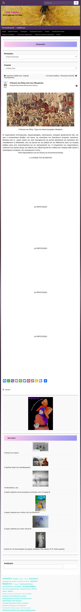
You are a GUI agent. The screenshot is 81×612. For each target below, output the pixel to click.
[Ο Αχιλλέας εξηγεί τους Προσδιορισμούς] (40, 461)
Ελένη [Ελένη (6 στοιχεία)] (34, 589)
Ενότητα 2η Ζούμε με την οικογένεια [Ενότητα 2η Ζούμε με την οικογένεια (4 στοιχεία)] (14, 605)
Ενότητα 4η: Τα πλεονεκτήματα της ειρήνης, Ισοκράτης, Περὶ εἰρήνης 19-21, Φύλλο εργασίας (34, 549)
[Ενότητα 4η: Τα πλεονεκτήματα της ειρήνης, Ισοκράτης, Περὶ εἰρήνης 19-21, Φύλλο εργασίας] (40, 540)
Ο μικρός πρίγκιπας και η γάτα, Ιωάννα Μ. (17, 529)
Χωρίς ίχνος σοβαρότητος (25, 34)
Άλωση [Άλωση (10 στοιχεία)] (15, 579)
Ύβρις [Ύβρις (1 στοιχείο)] (21, 578)
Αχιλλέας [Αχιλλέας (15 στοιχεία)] (34, 581)
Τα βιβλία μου (21, 28)
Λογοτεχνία (24, 31)
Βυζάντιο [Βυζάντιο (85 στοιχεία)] (7, 584)
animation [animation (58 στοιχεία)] (7, 578)
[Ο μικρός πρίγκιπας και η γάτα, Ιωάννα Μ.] (40, 522)
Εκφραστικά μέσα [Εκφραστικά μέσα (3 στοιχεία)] (25, 589)
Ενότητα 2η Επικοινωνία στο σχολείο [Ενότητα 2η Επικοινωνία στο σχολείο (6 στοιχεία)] (16, 603)
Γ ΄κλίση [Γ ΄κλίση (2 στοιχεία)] (15, 584)
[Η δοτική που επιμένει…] (40, 447)
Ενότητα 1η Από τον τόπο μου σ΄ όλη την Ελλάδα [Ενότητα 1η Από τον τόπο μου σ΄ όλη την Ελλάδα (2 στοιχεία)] (17, 593)
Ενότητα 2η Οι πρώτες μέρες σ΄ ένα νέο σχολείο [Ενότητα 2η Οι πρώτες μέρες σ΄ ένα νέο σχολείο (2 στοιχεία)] (17, 608)
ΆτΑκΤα (58, 34)
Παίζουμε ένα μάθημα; (8, 34)
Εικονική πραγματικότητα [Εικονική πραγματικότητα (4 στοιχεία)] (11, 589)
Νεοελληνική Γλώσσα (36, 31)
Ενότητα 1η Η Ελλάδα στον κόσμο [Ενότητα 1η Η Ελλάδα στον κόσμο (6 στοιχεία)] (14, 596)
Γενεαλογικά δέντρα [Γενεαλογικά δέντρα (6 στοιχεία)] (26, 584)
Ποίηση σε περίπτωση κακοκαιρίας (44, 34)
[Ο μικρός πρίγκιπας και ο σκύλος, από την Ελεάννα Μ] (40, 503)
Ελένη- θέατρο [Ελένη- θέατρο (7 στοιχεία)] (8, 591)
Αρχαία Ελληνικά (13, 31)
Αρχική (4, 31)
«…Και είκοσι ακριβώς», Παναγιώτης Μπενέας (59, 76)
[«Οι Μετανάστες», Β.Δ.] (40, 479)
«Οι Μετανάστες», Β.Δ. (11, 488)
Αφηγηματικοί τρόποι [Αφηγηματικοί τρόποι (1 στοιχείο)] (23, 581)
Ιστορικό (7, 65)
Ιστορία (47, 31)
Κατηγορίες (8, 53)
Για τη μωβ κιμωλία (8, 28)
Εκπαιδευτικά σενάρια (58, 31)
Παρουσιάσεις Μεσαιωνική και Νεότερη (27, 85)
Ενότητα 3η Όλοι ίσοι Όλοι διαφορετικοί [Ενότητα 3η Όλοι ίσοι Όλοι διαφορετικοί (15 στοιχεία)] (19, 610)
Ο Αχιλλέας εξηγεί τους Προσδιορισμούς (17, 467)
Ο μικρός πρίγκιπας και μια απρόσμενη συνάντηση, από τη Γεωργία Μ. (27, 492)
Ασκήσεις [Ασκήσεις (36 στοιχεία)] (33, 578)
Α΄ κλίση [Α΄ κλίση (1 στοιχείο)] (26, 578)
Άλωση (7, 390)
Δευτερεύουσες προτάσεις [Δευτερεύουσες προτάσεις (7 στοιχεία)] (12, 586)
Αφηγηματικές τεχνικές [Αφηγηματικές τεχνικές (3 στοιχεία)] (10, 581)
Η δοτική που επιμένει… (12, 453)
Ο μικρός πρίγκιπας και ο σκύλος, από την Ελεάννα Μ (21, 512)
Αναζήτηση (8, 563)
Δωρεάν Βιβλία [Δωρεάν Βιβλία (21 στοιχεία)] (29, 586)
